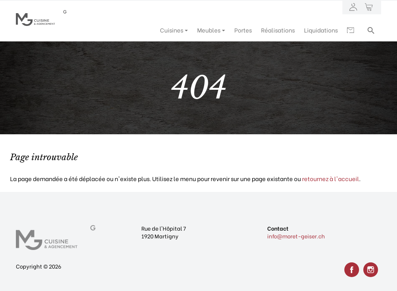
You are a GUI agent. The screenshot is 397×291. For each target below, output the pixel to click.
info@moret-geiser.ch (296, 236)
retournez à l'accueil (330, 178)
